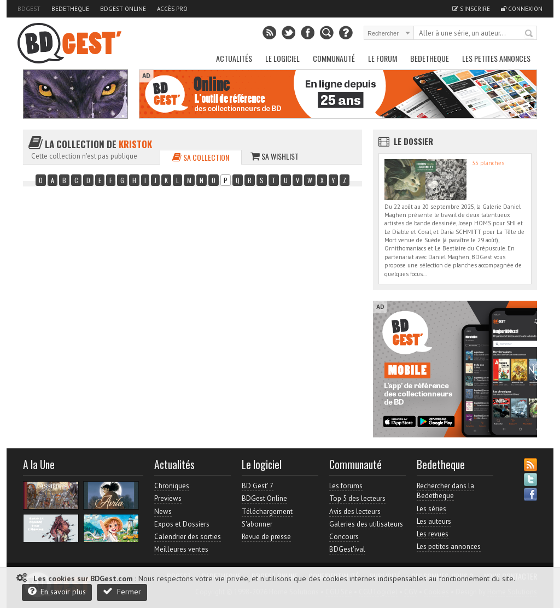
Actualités (234, 58)
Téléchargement (267, 511)
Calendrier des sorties (187, 536)
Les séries (431, 508)
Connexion (521, 9)
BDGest (29, 9)
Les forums (346, 485)
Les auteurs (434, 521)
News (163, 511)
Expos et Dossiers (181, 524)
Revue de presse (266, 536)
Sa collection (200, 157)
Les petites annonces (496, 58)
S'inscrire (471, 9)
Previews (168, 498)
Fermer (122, 591)
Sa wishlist (274, 156)
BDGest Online (123, 9)
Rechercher (529, 34)
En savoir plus (57, 591)
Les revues (432, 534)
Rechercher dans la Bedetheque (445, 490)
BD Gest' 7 (257, 485)
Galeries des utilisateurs (366, 524)
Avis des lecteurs (355, 511)
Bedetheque (70, 9)
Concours (344, 536)
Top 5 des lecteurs (357, 498)
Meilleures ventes (181, 549)
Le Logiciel (282, 58)
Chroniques (171, 485)
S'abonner (257, 524)
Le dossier (413, 141)
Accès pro (172, 9)
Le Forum (382, 58)
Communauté (334, 58)
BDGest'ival (347, 549)
